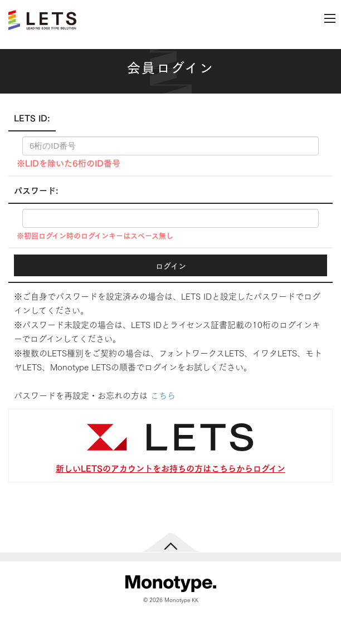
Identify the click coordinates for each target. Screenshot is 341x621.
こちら (163, 395)
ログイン (170, 265)
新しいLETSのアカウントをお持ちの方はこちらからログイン (170, 467)
